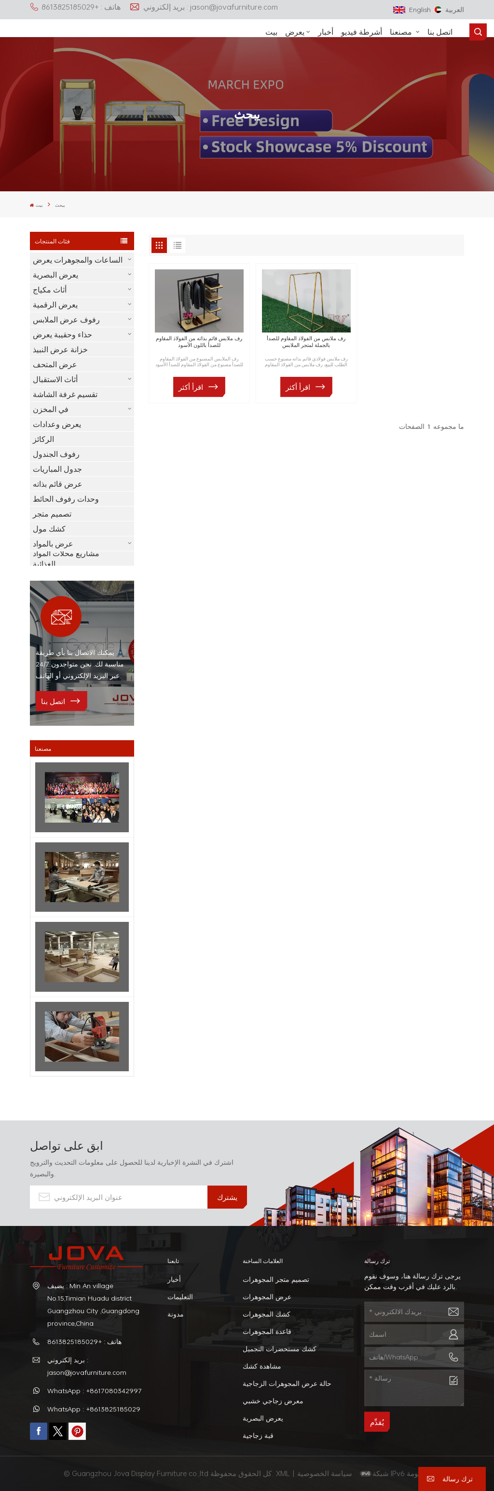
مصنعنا (402, 32)
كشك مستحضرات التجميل (279, 1349)
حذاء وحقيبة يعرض (62, 334)
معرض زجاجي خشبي (273, 1401)
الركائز (43, 439)
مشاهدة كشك (262, 1366)
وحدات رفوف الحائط (66, 499)
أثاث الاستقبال (55, 379)
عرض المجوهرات (267, 1296)
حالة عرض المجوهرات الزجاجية (287, 1383)
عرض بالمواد (53, 543)
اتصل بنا (440, 32)
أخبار (325, 32)
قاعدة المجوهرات (267, 1331)
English (412, 9)
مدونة (175, 1314)
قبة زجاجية (258, 1435)
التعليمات (180, 1296)
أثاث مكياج (50, 289)
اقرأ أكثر (190, 387)
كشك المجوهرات (266, 1314)
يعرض (294, 32)
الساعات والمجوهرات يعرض (78, 260)
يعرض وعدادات (57, 424)
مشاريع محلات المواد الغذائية (66, 558)
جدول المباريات (57, 469)
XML (283, 1473)
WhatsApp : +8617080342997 (94, 1390)
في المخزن (51, 409)
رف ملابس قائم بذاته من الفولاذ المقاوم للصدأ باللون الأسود (199, 341)
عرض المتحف (55, 364)
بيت (271, 32)
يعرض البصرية (55, 274)
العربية (449, 9)
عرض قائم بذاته (57, 484)
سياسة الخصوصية (325, 1473)
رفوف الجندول (56, 454)
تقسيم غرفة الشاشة (65, 394)
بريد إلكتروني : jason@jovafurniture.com (203, 7)
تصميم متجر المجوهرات (276, 1279)
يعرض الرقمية (55, 304)
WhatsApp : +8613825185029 (93, 1409)
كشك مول (49, 528)
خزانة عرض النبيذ (60, 349)
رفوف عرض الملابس (66, 319)
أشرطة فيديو (361, 32)
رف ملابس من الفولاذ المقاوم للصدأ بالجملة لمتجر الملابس (306, 341)
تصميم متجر (52, 513)
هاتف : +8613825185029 (75, 7)
